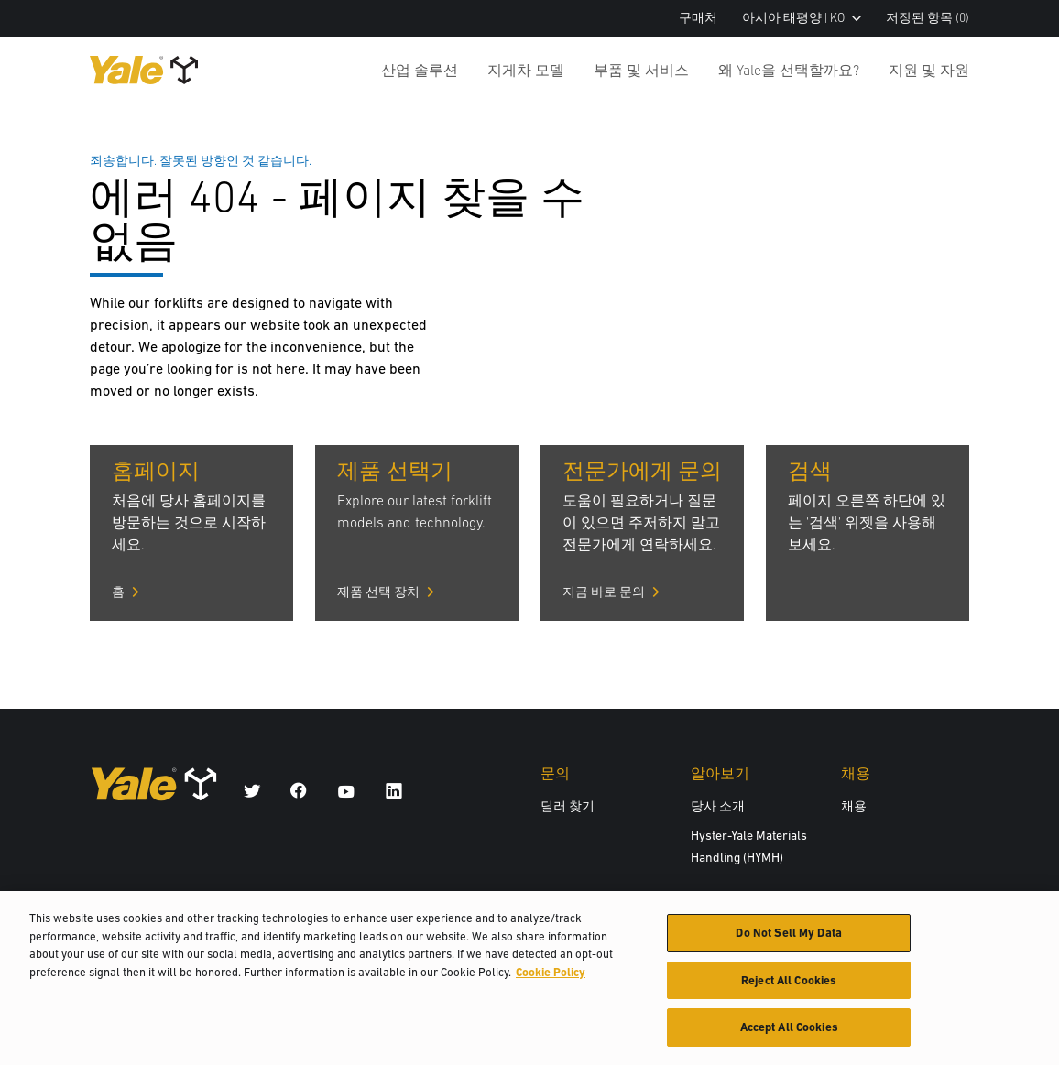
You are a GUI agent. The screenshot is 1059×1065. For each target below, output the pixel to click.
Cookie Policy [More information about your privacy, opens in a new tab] (550, 978)
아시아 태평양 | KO (801, 18)
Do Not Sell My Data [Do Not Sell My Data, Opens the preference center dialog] (788, 939)
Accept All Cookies (789, 1034)
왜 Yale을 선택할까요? (788, 69)
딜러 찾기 (567, 806)
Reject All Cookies (788, 987)
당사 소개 (718, 806)
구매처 (698, 18)
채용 (854, 806)
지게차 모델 (525, 69)
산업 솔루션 (419, 69)
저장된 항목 (927, 18)
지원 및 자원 (929, 69)
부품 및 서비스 (641, 69)
